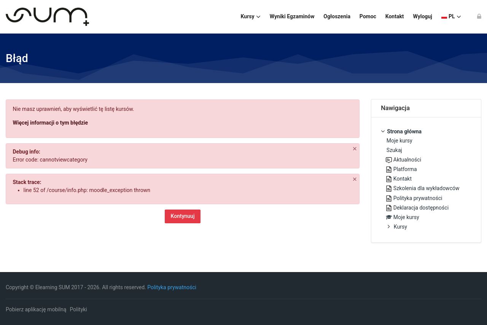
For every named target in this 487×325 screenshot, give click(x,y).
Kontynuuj (183, 216)
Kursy (400, 227)
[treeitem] (426, 179)
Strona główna (404, 131)
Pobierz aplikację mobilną (36, 309)
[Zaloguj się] (479, 17)
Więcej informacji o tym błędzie (50, 123)
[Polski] (451, 17)
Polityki (78, 309)
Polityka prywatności (171, 287)
